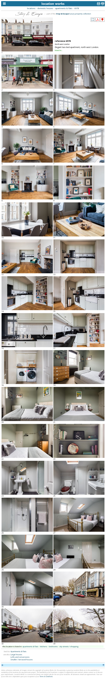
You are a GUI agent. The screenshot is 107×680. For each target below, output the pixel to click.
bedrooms (53, 646)
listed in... (59, 50)
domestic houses (45, 8)
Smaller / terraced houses (22, 659)
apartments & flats (63, 8)
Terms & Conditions (46, 676)
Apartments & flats (18, 651)
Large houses (16, 654)
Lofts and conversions (20, 657)
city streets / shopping (68, 646)
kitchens (43, 646)
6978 (76, 8)
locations (31, 8)
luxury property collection (73, 13)
